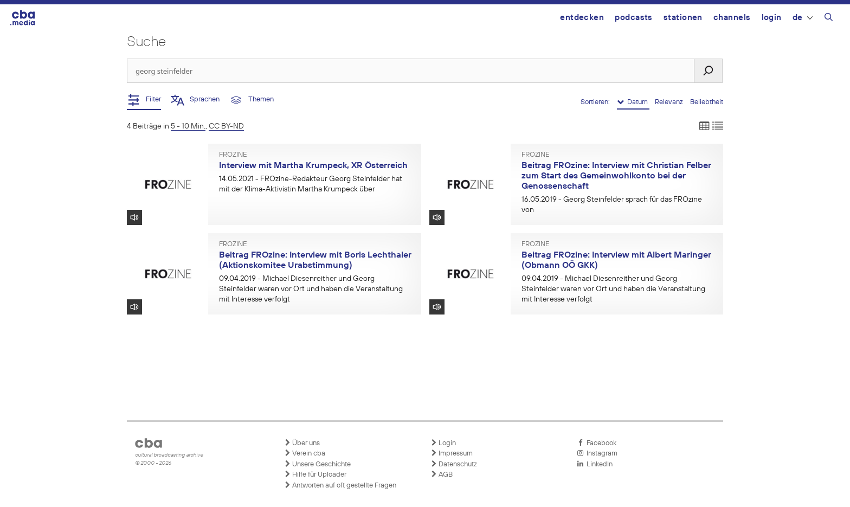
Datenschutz (453, 464)
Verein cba (304, 453)
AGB (441, 474)
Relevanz (670, 102)
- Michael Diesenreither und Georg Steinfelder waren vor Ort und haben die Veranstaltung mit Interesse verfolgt (311, 289)
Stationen (683, 18)
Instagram (597, 453)
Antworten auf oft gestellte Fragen (340, 485)
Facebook (596, 443)
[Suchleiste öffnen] (828, 19)
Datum (633, 102)
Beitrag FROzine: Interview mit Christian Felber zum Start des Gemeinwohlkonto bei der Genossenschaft (616, 176)
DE (803, 18)
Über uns (302, 443)
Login (772, 18)
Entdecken (582, 18)
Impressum (451, 453)
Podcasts (634, 18)
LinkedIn (595, 464)
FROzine (233, 155)
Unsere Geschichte (317, 464)
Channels (732, 18)
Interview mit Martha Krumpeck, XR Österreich (313, 166)
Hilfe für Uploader (315, 474)
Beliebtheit (706, 102)
